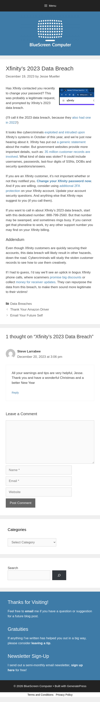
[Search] (59, 575)
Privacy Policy (64, 694)
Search (13, 568)
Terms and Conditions (40, 694)
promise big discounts (65, 277)
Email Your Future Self (26, 315)
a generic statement (71, 142)
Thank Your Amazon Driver (29, 309)
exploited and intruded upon (65, 132)
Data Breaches (21, 304)
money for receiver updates (35, 282)
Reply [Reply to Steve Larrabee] (15, 392)
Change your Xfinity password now (64, 181)
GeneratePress (76, 686)
